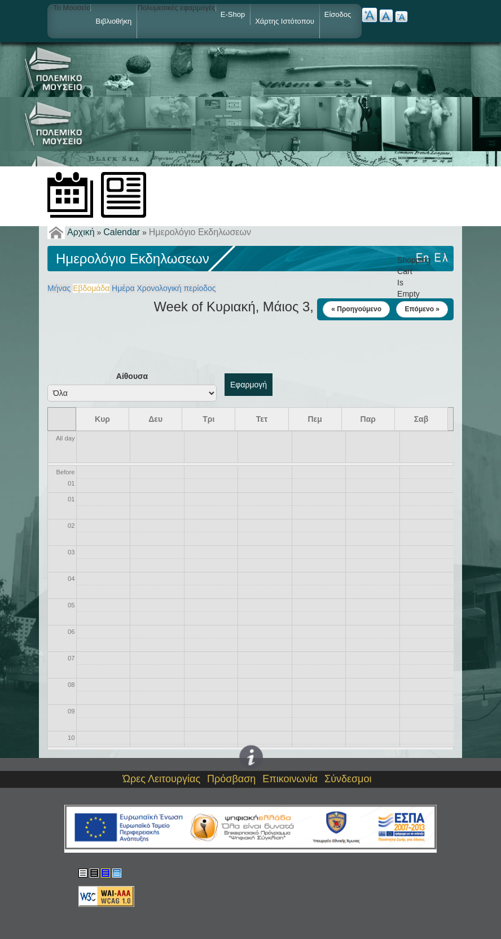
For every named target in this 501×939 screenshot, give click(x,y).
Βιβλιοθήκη (113, 21)
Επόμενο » (422, 309)
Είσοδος (337, 14)
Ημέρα (123, 288)
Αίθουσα (132, 376)
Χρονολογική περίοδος (176, 288)
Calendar (121, 232)
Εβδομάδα (91, 288)
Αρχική (81, 232)
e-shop (233, 14)
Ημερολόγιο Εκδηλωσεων (200, 232)
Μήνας (59, 288)
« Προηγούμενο (356, 309)
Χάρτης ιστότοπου (284, 21)
